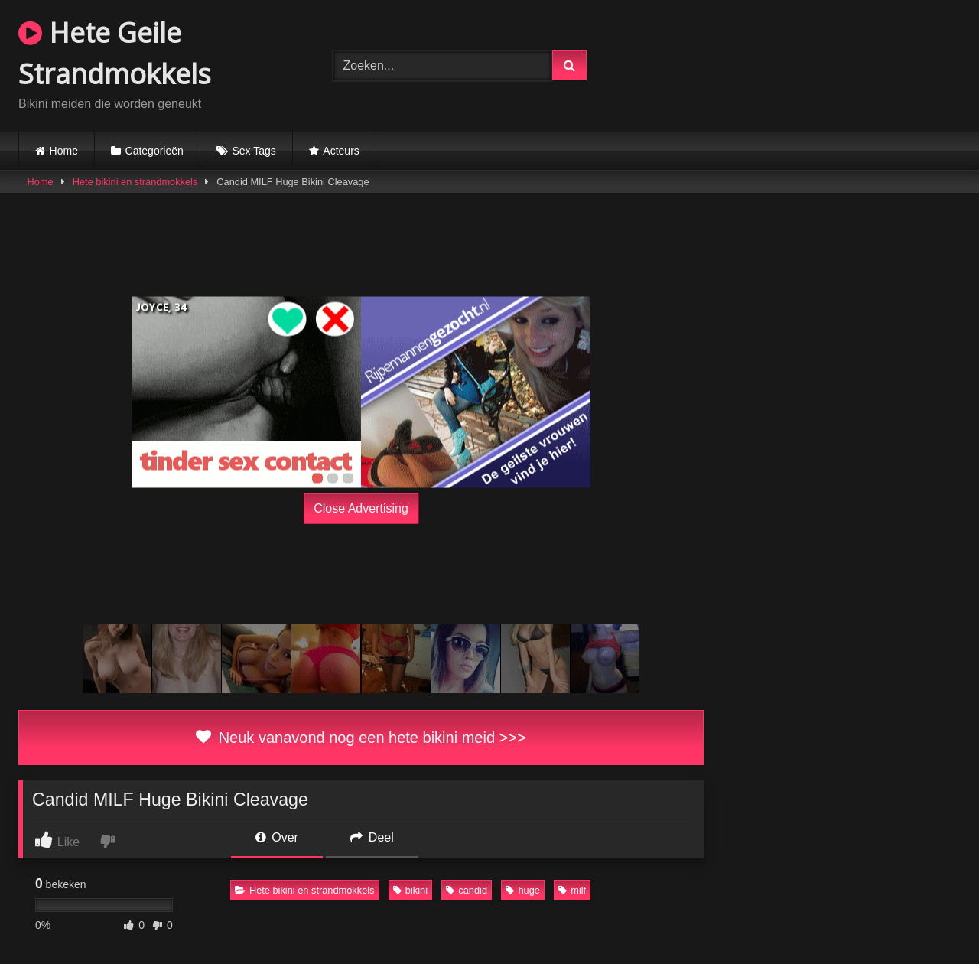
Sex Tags (253, 151)
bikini (410, 890)
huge (522, 890)
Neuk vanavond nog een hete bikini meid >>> (360, 737)
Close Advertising (361, 508)
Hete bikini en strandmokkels (135, 181)
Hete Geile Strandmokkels (114, 53)
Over (276, 837)
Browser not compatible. (803, 63)
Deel (371, 837)
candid (466, 890)
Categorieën (154, 151)
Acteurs (341, 151)
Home (64, 151)
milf (572, 890)
